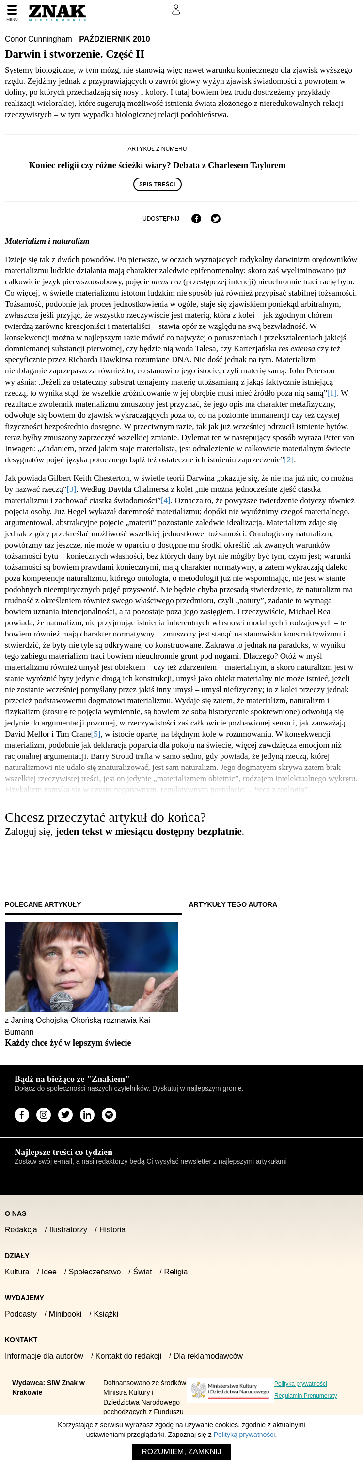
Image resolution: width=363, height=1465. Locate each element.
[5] (96, 734)
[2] (289, 459)
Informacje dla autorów (44, 1356)
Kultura (17, 1272)
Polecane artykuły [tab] (43, 904)
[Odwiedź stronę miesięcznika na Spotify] (109, 1115)
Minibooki (65, 1314)
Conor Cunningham (39, 39)
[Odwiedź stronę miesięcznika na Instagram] (43, 1115)
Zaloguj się (30, 858)
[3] (71, 489)
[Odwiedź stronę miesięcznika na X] (65, 1115)
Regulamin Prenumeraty (305, 1395)
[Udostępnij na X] (216, 218)
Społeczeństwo (95, 1272)
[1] (332, 393)
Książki (106, 1314)
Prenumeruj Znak (127, 10)
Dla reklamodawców (208, 1356)
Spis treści (157, 184)
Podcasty (21, 1314)
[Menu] (12, 13)
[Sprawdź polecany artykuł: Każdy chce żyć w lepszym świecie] (91, 1043)
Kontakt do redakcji (128, 1356)
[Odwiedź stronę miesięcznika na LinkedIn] (87, 1115)
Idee (49, 1272)
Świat (142, 1272)
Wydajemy (24, 1298)
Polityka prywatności (300, 1383)
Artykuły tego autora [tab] (233, 904)
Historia (112, 1230)
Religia (176, 1272)
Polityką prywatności (244, 1434)
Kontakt (21, 1340)
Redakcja (21, 1230)
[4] (166, 500)
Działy (17, 1255)
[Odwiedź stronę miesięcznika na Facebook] (22, 1115)
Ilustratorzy (68, 1230)
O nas (15, 1213)
